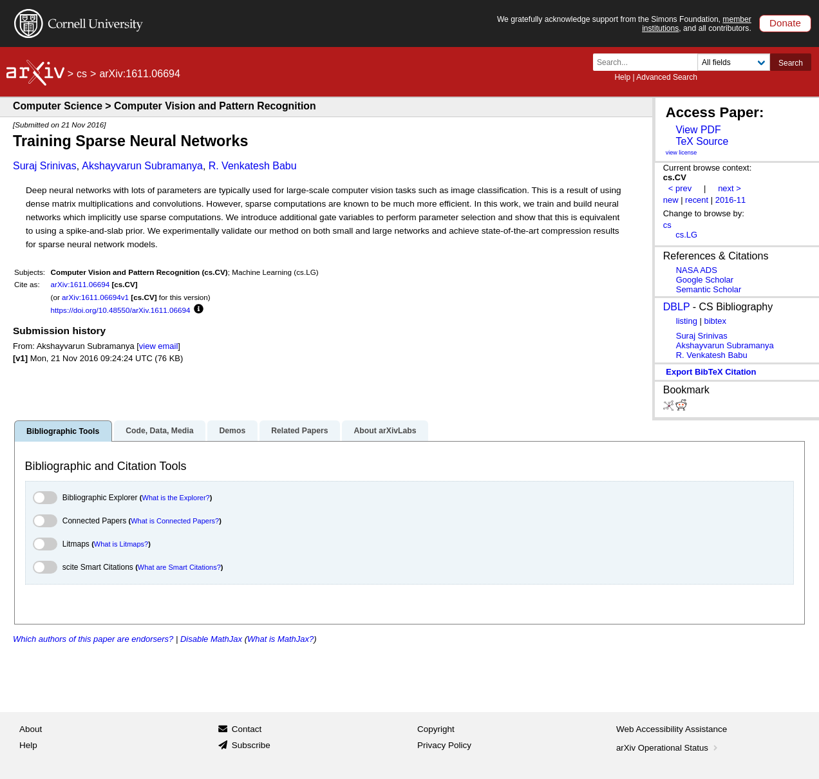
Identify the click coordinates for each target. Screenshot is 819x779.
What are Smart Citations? (179, 567)
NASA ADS (696, 270)
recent (696, 200)
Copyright (436, 729)
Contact (247, 729)
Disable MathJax (211, 639)
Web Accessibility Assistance (671, 729)
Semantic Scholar (709, 289)
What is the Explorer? (176, 498)
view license (681, 152)
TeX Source (701, 141)
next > (729, 188)
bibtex (715, 321)
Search (790, 63)
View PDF (697, 129)
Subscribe (251, 745)
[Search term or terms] (649, 62)
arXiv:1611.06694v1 (95, 297)
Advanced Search (666, 77)
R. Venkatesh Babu (253, 165)
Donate (785, 22)
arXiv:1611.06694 (80, 284)
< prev (680, 188)
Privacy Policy (444, 745)
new (671, 200)
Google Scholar (704, 280)
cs (82, 73)
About (30, 729)
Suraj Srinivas (45, 165)
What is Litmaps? (121, 544)
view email (158, 346)
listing (686, 321)
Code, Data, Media (159, 430)
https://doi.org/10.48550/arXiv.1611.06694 (121, 310)
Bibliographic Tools (62, 431)
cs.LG (686, 234)
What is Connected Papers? (175, 521)
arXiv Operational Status (668, 748)
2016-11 (730, 200)
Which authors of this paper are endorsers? (93, 639)
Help (622, 77)
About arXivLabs (384, 430)
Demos (232, 430)
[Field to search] (733, 62)
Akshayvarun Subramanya (142, 165)
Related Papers (299, 430)
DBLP (676, 306)
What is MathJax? (280, 639)
